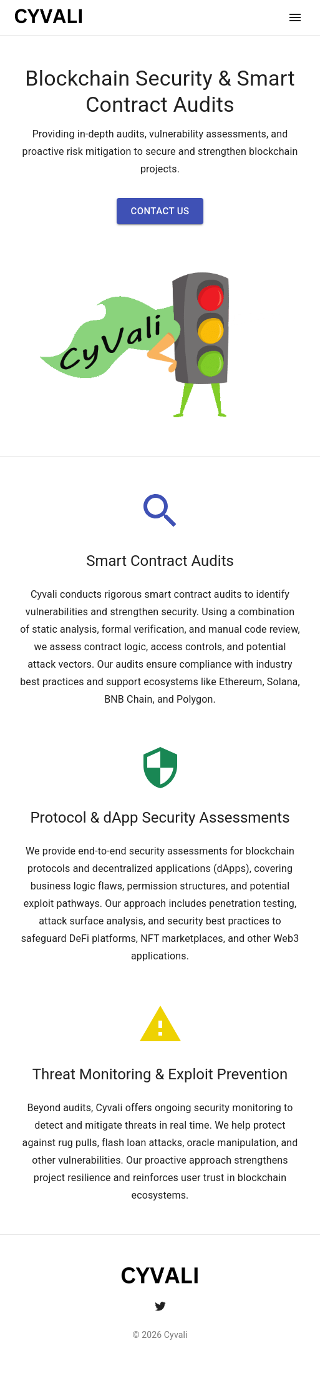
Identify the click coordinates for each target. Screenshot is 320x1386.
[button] (160, 211)
